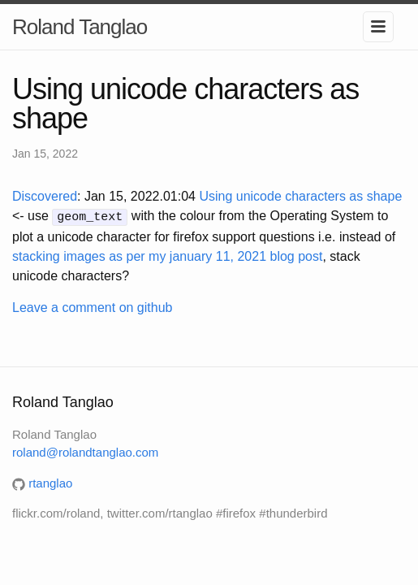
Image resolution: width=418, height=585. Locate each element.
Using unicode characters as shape (300, 196)
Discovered (44, 196)
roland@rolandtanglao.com (85, 451)
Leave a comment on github (92, 306)
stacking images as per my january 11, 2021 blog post (167, 255)
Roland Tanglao (79, 27)
